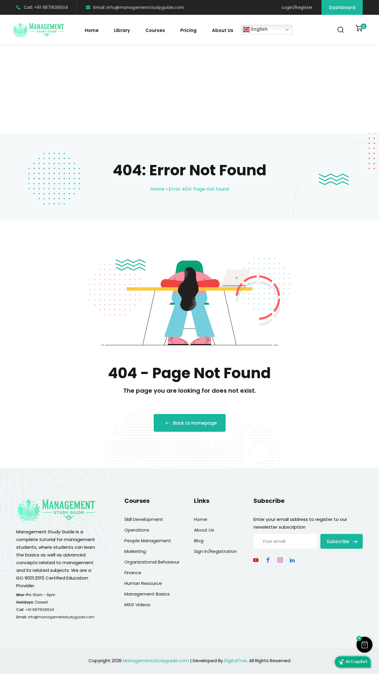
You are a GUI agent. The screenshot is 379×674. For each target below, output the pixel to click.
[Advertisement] (189, 88)
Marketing (135, 551)
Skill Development (143, 519)
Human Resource (143, 583)
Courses (155, 30)
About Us (222, 30)
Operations (136, 530)
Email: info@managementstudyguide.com (135, 7)
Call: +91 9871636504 (42, 7)
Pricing (188, 30)
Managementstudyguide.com (156, 660)
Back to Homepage (190, 423)
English (255, 29)
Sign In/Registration (215, 551)
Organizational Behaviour (151, 562)
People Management (147, 540)
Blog (198, 540)
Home (92, 30)
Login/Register (297, 7)
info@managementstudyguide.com (61, 617)
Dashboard (342, 7)
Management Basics (147, 594)
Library (122, 30)
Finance (132, 572)
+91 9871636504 (39, 609)
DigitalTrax (235, 660)
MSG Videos (137, 604)
